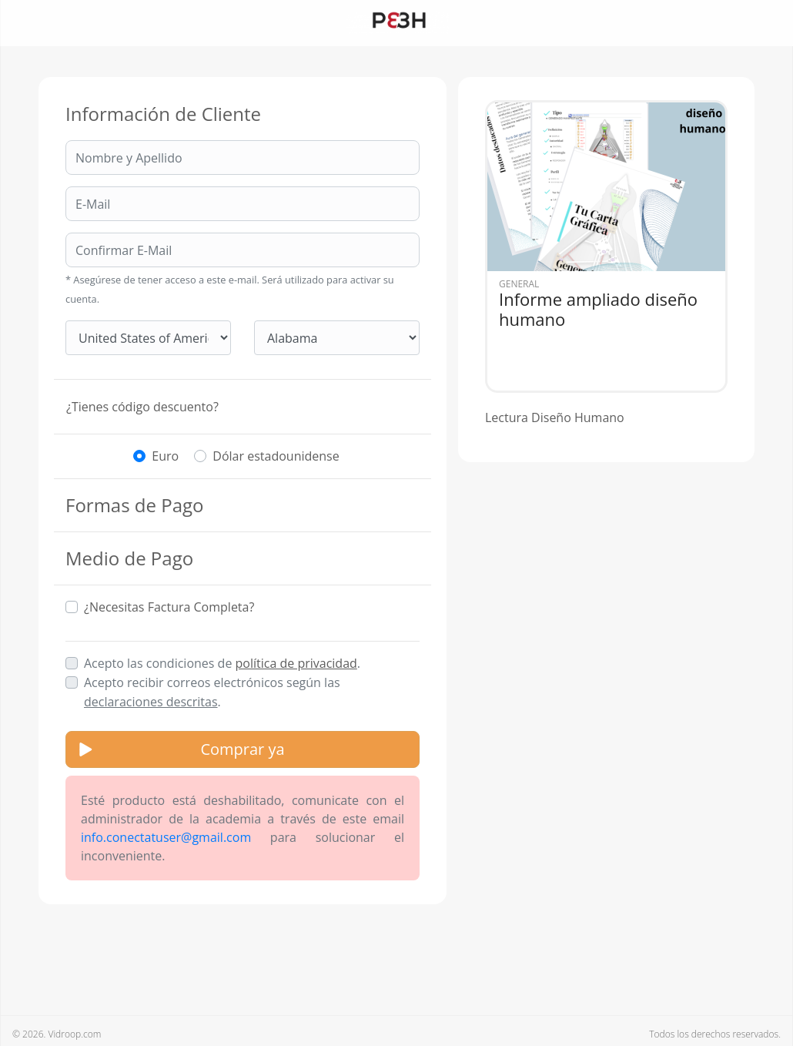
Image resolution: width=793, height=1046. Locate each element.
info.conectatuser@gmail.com (166, 837)
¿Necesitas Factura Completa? (169, 606)
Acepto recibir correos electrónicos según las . (212, 692)
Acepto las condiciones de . (222, 663)
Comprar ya (242, 749)
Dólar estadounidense (275, 456)
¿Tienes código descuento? (142, 406)
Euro (165, 456)
